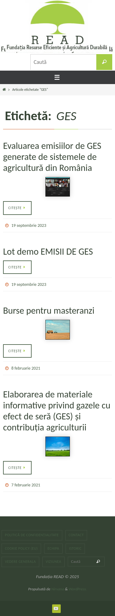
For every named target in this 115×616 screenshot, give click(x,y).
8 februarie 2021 (25, 368)
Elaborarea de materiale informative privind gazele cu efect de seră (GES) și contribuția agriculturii (56, 411)
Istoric (75, 548)
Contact (76, 535)
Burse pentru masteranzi (48, 310)
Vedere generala (20, 561)
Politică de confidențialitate (32, 535)
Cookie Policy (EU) (21, 548)
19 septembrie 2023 (28, 225)
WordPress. (78, 589)
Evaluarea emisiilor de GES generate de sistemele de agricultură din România (52, 156)
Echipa (53, 548)
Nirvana (57, 589)
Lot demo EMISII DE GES (48, 251)
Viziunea (53, 561)
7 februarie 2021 (25, 485)
